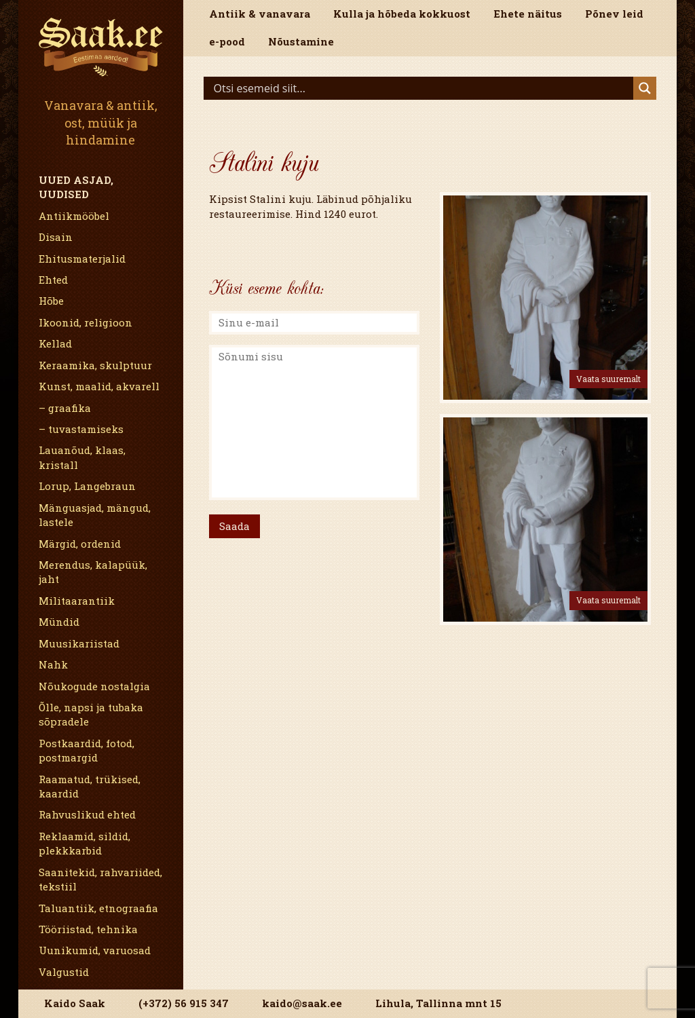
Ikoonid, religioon (85, 322)
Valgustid (64, 972)
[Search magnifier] (644, 88)
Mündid (59, 621)
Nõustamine (301, 41)
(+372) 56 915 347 (183, 1003)
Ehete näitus (527, 13)
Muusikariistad (79, 643)
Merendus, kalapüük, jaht (93, 572)
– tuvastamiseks (81, 429)
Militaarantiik (77, 600)
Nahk (53, 664)
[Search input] (422, 88)
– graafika (65, 408)
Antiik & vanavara (259, 13)
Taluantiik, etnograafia (98, 908)
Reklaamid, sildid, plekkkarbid (84, 843)
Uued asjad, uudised (76, 187)
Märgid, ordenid (80, 543)
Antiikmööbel (74, 216)
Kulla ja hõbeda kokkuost (401, 13)
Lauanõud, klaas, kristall (82, 457)
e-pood (227, 41)
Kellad (55, 343)
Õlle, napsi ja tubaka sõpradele (91, 714)
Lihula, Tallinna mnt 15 (438, 1003)
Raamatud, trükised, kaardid (89, 786)
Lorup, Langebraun (87, 486)
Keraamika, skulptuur (95, 365)
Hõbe (51, 300)
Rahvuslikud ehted (87, 814)
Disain (56, 237)
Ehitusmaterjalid (82, 258)
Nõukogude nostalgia (94, 686)
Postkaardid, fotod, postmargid (86, 750)
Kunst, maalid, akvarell (99, 386)
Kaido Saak (74, 1003)
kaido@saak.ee (302, 1003)
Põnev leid (614, 13)
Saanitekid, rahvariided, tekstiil (100, 879)
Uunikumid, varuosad (95, 950)
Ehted (53, 279)
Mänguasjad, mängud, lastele (95, 515)
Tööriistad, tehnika (88, 929)
